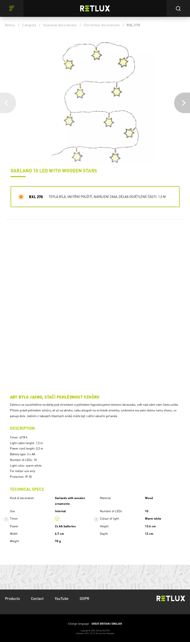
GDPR (84, 598)
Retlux (10, 25)
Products (12, 598)
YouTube (62, 598)
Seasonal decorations (60, 25)
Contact (37, 598)
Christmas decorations (102, 25)
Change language (95, 624)
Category (29, 25)
